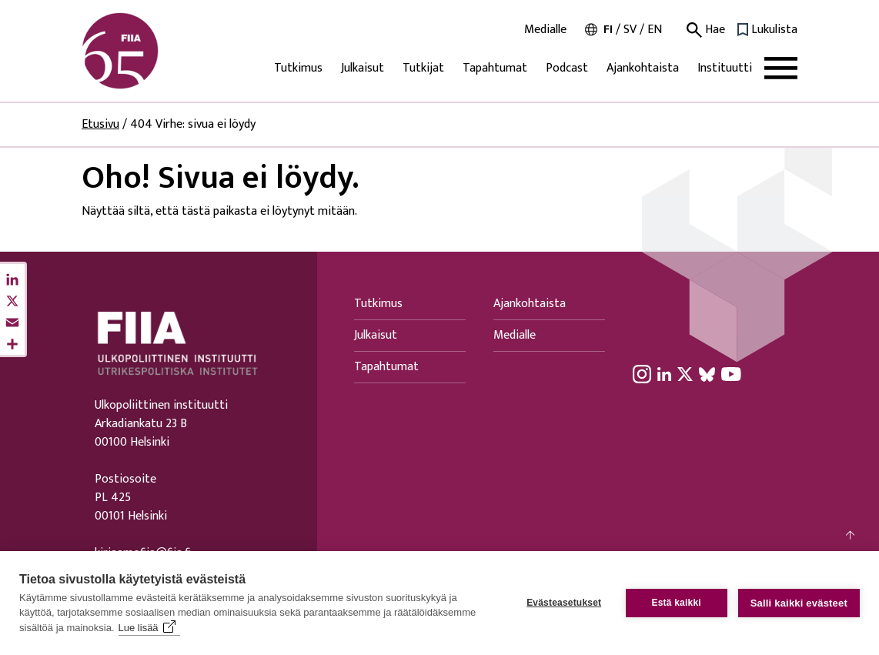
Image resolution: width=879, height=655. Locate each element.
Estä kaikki (676, 602)
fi (608, 29)
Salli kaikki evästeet (798, 603)
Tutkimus (298, 68)
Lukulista (774, 30)
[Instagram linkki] (642, 374)
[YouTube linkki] (731, 374)
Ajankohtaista (643, 68)
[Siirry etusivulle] (155, 50)
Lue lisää (139, 627)
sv (630, 29)
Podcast (567, 68)
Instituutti (724, 68)
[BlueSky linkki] (707, 374)
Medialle (545, 30)
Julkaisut (362, 68)
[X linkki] (685, 374)
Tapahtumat (495, 68)
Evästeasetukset (563, 602)
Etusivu (100, 124)
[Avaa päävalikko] (780, 68)
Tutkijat (423, 68)
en (654, 29)
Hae (706, 30)
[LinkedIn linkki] (664, 374)
